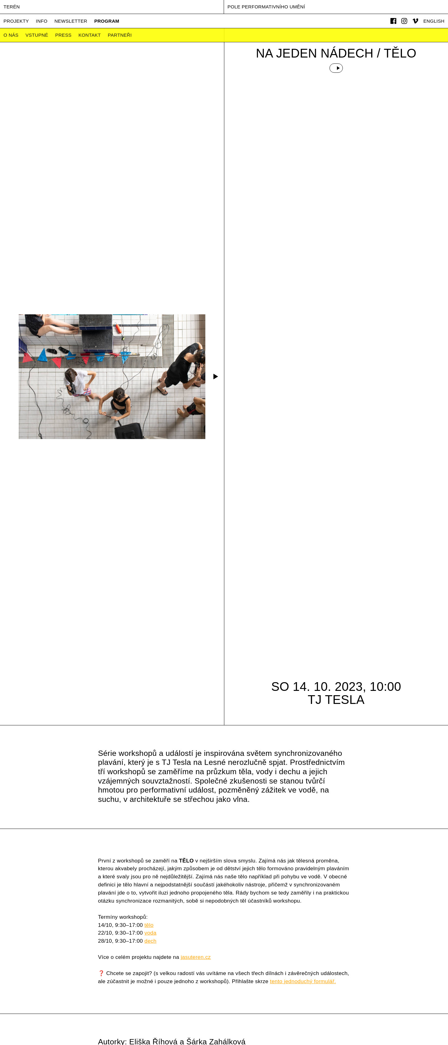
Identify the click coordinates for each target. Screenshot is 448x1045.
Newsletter (70, 21)
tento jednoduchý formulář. (303, 981)
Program (106, 21)
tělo (148, 925)
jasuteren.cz (196, 957)
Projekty (16, 21)
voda (150, 933)
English (434, 21)
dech (150, 941)
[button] (214, 376)
